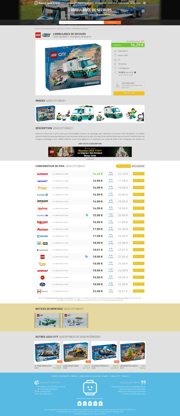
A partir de (117, 45)
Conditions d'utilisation (89, 376)
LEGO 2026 (112, 3)
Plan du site (115, 376)
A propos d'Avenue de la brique (64, 376)
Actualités (135, 3)
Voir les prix (129, 93)
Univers (72, 3)
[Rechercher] (112, 22)
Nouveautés (100, 3)
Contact (125, 376)
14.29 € (137, 45)
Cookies (105, 376)
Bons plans (123, 3)
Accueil (37, 28)
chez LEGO (127, 72)
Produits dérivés (85, 3)
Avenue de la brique (47, 3)
